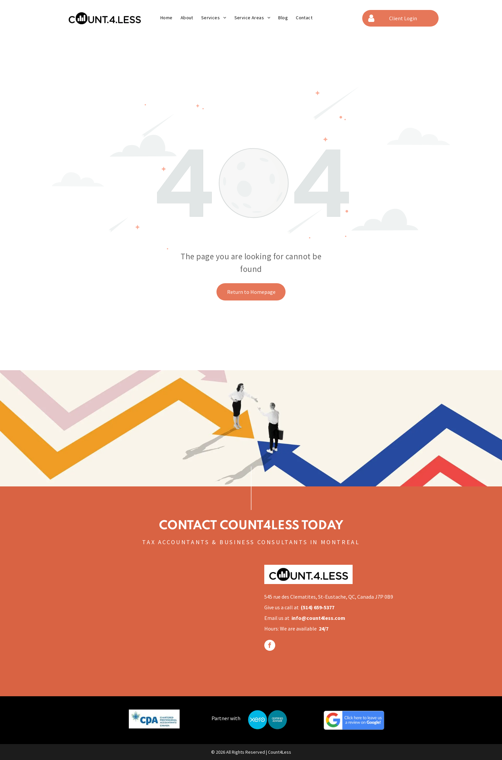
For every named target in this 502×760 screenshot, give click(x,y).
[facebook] (269, 646)
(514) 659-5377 (317, 607)
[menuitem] (166, 17)
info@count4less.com (318, 618)
